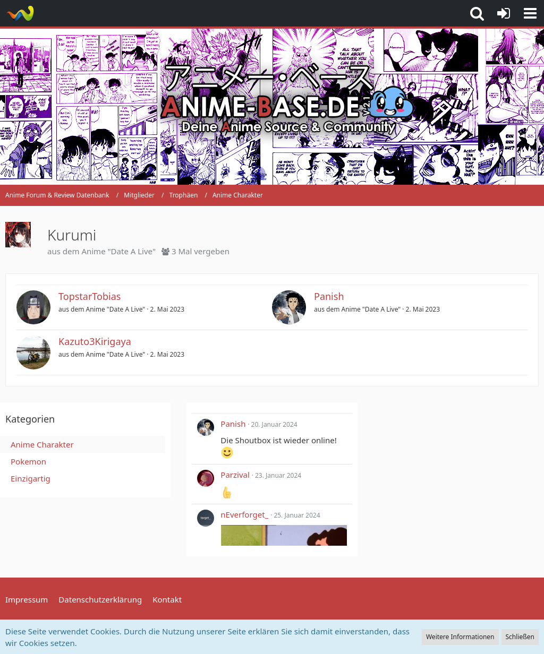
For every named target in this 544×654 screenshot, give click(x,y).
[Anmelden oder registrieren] (503, 13)
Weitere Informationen (460, 636)
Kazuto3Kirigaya (94, 341)
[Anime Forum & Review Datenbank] (20, 13)
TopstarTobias (89, 296)
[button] (530, 13)
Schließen (520, 636)
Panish (329, 296)
